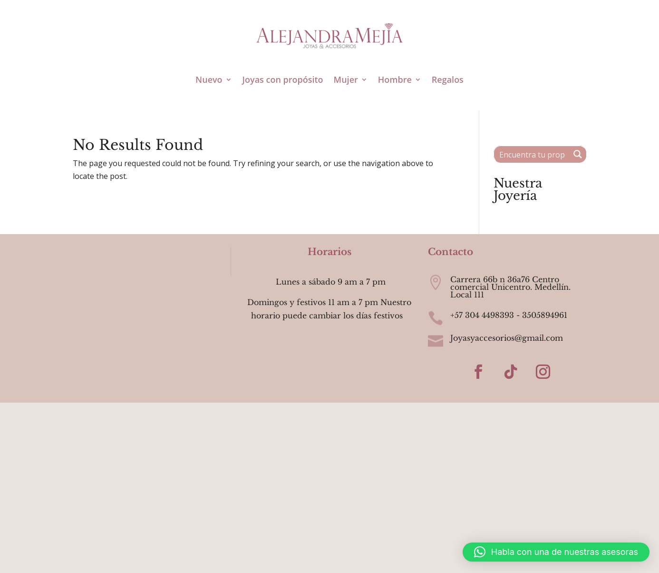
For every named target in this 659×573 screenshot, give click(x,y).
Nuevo (209, 79)
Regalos (448, 79)
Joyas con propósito (282, 79)
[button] (556, 552)
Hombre (395, 79)
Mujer (346, 79)
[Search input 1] (532, 154)
